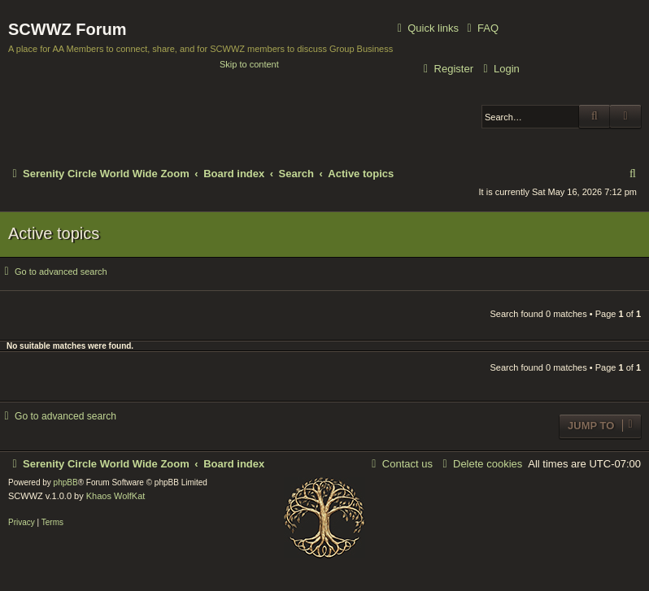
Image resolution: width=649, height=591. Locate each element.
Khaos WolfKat (116, 496)
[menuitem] (481, 28)
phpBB (66, 482)
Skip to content (249, 64)
